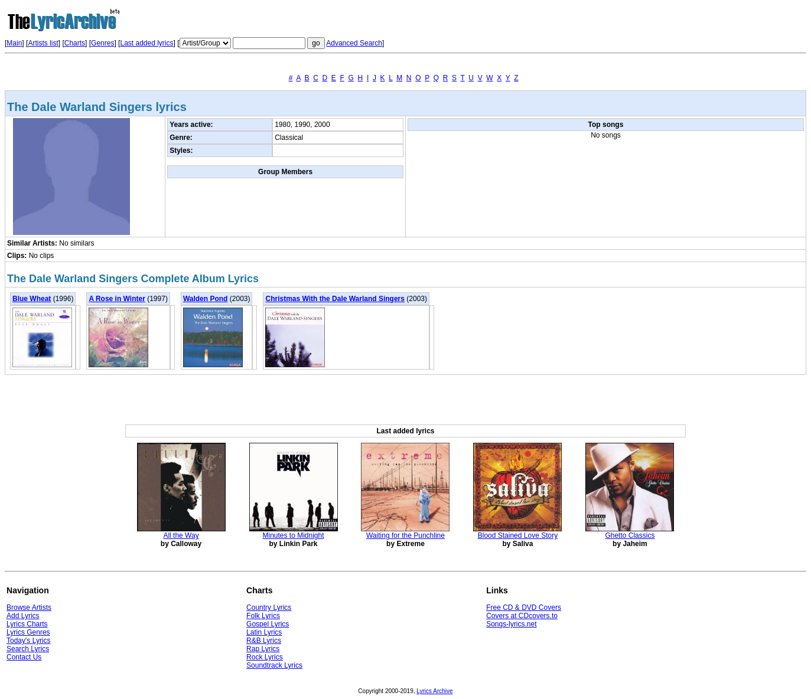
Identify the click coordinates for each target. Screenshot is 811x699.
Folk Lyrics (263, 616)
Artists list (43, 43)
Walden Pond (205, 299)
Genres (102, 43)
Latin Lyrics (264, 632)
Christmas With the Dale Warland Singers (335, 299)
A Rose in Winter (117, 299)
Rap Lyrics (262, 649)
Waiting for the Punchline (405, 535)
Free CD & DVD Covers (523, 607)
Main (14, 43)
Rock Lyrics (264, 657)
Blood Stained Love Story (518, 535)
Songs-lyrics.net (511, 624)
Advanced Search (354, 43)
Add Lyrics (23, 616)
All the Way (180, 535)
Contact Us (23, 657)
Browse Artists (28, 607)
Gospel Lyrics (267, 624)
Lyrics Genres (28, 632)
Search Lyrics (27, 649)
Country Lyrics (268, 607)
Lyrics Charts (27, 624)
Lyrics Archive (434, 691)
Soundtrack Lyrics (274, 665)
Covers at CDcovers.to (522, 616)
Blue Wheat (31, 299)
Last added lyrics (146, 43)
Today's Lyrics (28, 640)
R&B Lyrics (263, 640)
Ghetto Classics (629, 535)
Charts (74, 43)
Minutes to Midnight (293, 535)
